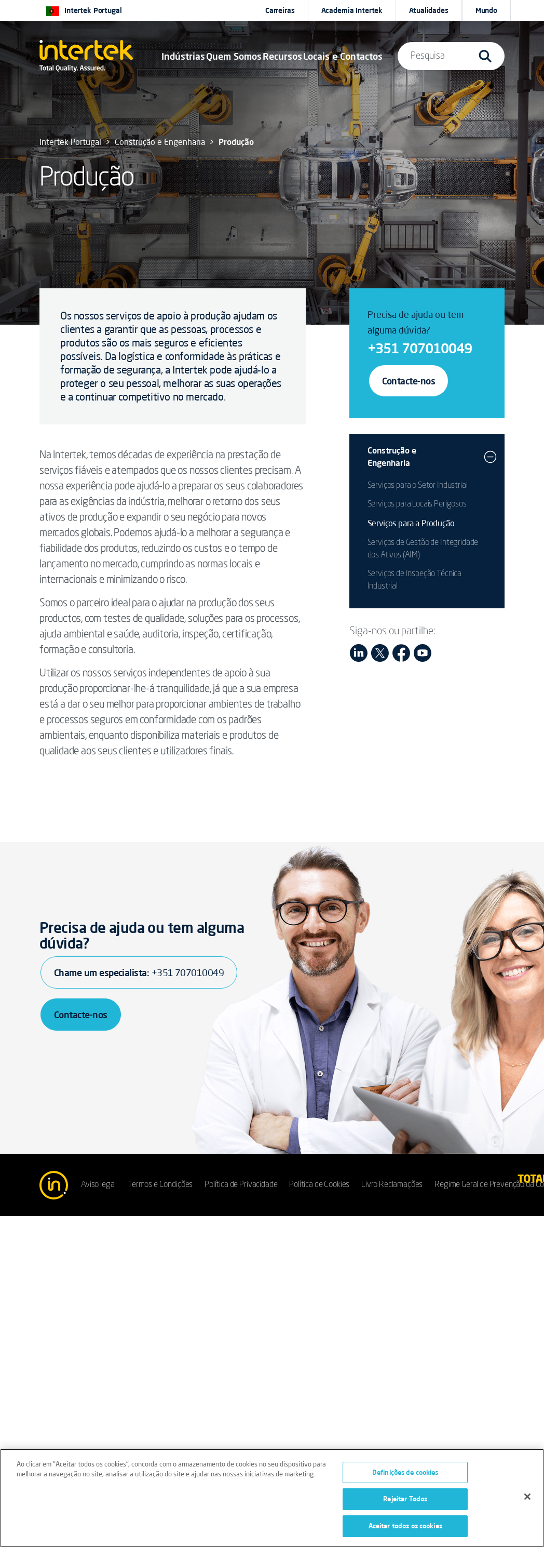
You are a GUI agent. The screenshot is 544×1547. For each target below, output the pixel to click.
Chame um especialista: (139, 972)
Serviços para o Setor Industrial (418, 486)
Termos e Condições (160, 1185)
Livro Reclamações (392, 1185)
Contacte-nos (409, 380)
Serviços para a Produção (411, 523)
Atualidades (428, 10)
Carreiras (280, 10)
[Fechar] (527, 1498)
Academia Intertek (352, 10)
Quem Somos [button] (234, 56)
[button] (183, 56)
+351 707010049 (420, 348)
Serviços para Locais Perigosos (417, 504)
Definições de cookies (405, 1474)
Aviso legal (98, 1185)
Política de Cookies (319, 1185)
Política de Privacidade (241, 1185)
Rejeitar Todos (405, 1501)
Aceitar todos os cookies (405, 1528)
